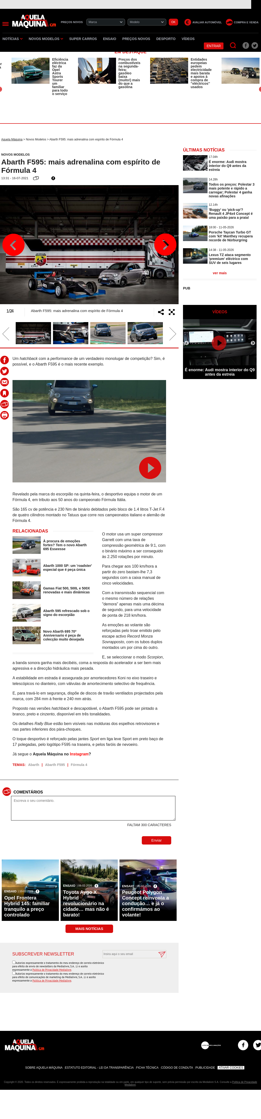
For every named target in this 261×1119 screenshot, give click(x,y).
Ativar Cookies (231, 1067)
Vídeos (188, 39)
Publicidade (205, 1067)
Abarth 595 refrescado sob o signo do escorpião (66, 613)
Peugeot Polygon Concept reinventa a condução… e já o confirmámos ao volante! (145, 903)
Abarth (33, 764)
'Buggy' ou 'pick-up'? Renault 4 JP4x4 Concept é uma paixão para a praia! (231, 213)
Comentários (28, 792)
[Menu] (5, 24)
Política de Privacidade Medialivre (51, 969)
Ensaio (109, 39)
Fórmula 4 (79, 764)
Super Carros (83, 39)
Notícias (12, 39)
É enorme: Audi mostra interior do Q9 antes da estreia (228, 166)
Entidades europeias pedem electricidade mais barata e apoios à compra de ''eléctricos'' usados (201, 73)
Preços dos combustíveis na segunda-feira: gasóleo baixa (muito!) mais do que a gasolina (129, 73)
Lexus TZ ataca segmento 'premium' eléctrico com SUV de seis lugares (230, 259)
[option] (40, 77)
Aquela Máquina (12, 139)
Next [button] (165, 244)
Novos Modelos (46, 39)
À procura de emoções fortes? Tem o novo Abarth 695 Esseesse (65, 545)
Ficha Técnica (147, 1067)
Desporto (165, 39)
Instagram (79, 754)
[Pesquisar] (233, 45)
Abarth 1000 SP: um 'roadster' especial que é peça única (67, 568)
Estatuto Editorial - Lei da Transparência (99, 1067)
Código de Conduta (177, 1067)
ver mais (220, 273)
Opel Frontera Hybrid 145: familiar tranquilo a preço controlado (27, 906)
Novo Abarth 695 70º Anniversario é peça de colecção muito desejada (63, 635)
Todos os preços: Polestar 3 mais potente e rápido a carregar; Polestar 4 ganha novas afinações (231, 190)
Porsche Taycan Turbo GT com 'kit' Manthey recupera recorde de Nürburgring (231, 236)
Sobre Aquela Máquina (44, 1067)
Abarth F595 (55, 764)
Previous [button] (13, 244)
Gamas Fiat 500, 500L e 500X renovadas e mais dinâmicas (66, 590)
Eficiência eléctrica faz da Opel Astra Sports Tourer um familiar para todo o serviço (60, 77)
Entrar (214, 46)
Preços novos (136, 39)
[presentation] (129, 970)
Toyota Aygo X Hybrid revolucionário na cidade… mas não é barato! (86, 903)
